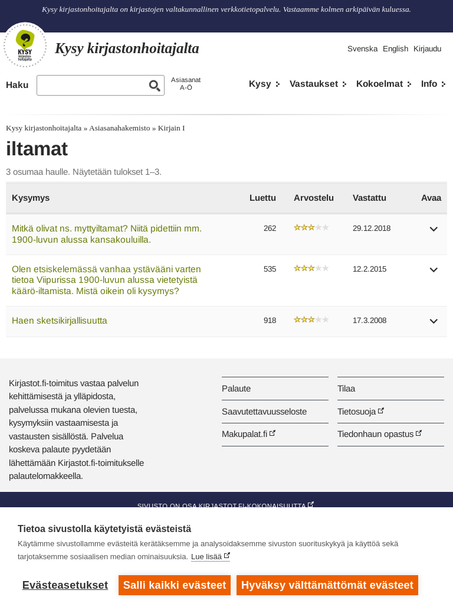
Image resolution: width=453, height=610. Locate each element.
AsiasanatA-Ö (186, 83)
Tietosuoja (356, 411)
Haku (17, 85)
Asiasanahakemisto (119, 127)
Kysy (260, 84)
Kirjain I (171, 127)
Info (429, 84)
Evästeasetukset (65, 585)
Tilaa (346, 388)
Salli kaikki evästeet (174, 585)
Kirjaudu (427, 48)
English (395, 48)
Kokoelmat (379, 84)
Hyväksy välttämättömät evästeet (327, 585)
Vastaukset (314, 84)
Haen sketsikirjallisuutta (59, 320)
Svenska (362, 48)
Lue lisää (206, 556)
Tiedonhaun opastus (375, 434)
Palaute (236, 388)
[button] (434, 233)
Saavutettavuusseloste (264, 411)
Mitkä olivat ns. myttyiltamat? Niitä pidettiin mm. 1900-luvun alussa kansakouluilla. (107, 233)
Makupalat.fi (244, 434)
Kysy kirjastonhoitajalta (43, 127)
